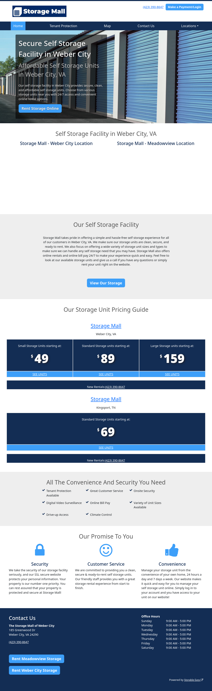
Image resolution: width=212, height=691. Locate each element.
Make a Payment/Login (184, 7)
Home (18, 26)
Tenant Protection (63, 26)
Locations (188, 26)
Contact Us (146, 26)
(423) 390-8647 (153, 7)
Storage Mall (106, 325)
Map (107, 26)
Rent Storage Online (40, 108)
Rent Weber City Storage (34, 670)
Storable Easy (193, 680)
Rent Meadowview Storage (36, 658)
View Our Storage (106, 282)
